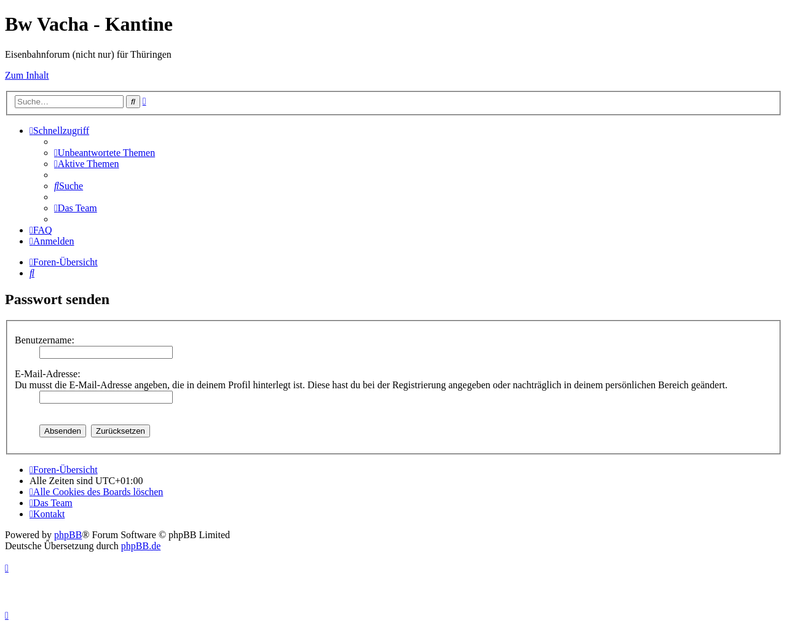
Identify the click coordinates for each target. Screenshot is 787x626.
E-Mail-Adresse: (48, 374)
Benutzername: (44, 340)
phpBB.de (140, 546)
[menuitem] (104, 152)
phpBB (68, 535)
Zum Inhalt (27, 75)
